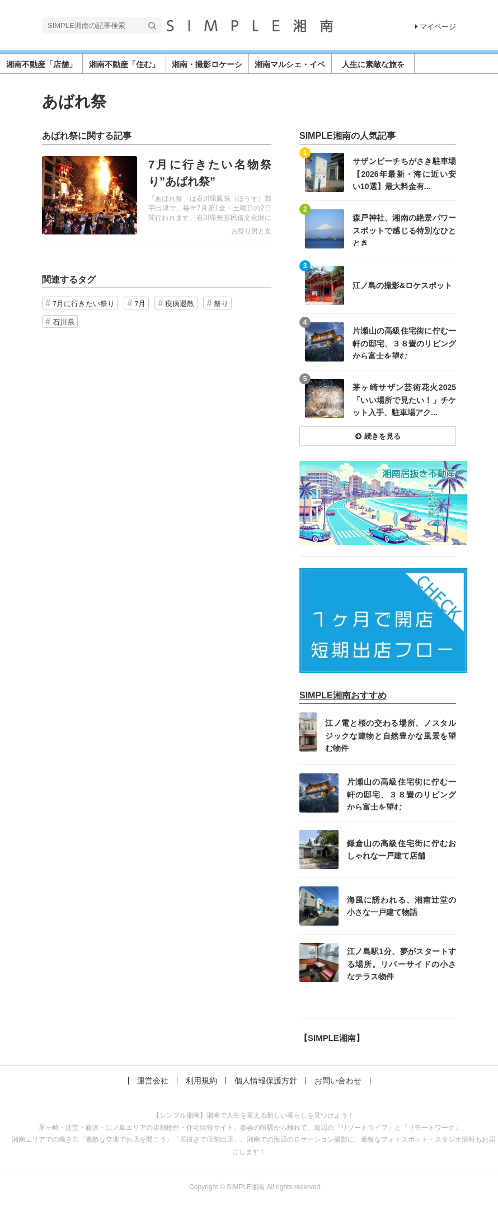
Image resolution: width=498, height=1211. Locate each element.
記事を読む (156, 195)
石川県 (63, 322)
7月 (139, 303)
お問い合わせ (337, 1081)
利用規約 (201, 1081)
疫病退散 (179, 303)
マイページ (435, 26)
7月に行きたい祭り (84, 303)
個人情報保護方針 (265, 1081)
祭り (221, 303)
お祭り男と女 (251, 231)
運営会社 (152, 1081)
